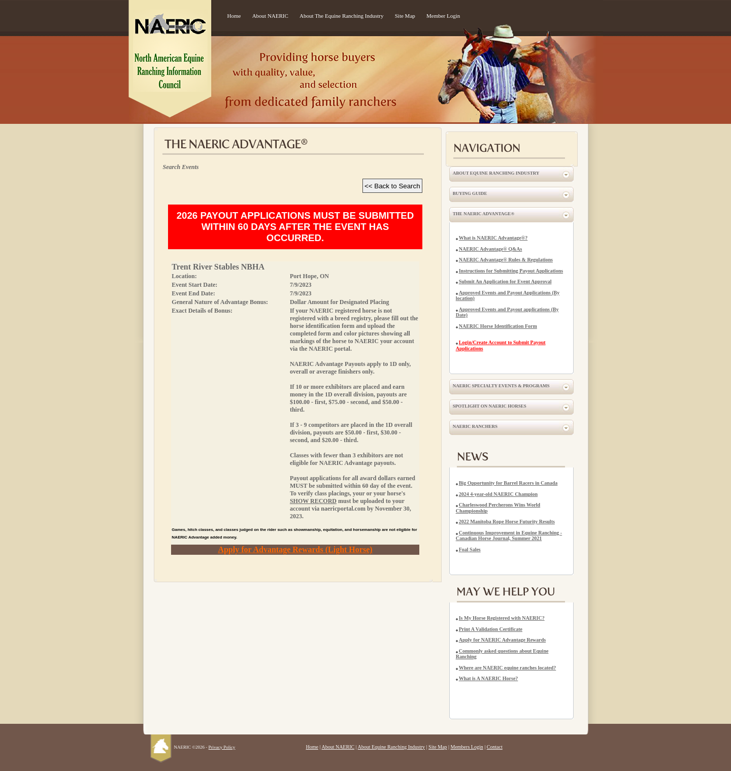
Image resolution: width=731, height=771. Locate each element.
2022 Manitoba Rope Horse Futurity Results (507, 521)
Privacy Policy (222, 747)
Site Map (405, 16)
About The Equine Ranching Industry (341, 16)
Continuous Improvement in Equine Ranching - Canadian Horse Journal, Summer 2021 (509, 536)
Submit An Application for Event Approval (505, 281)
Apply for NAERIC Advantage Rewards (502, 640)
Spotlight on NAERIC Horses (489, 406)
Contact (495, 747)
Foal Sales (470, 549)
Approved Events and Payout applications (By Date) (507, 312)
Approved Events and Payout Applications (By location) (507, 295)
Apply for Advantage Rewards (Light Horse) (295, 549)
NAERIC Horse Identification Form (498, 326)
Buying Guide (470, 193)
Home (234, 16)
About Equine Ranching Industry (496, 173)
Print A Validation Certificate (490, 629)
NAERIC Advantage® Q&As (490, 249)
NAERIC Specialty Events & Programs (501, 385)
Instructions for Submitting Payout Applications (511, 271)
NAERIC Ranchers (475, 426)
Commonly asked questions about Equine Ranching (502, 654)
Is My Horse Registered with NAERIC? (502, 618)
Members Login (467, 747)
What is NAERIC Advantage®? (493, 238)
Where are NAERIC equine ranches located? (507, 668)
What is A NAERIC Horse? (488, 678)
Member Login (443, 16)
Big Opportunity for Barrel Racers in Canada (508, 483)
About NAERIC (270, 16)
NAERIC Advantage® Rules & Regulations (506, 259)
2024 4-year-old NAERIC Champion (498, 494)
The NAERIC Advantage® (483, 213)
